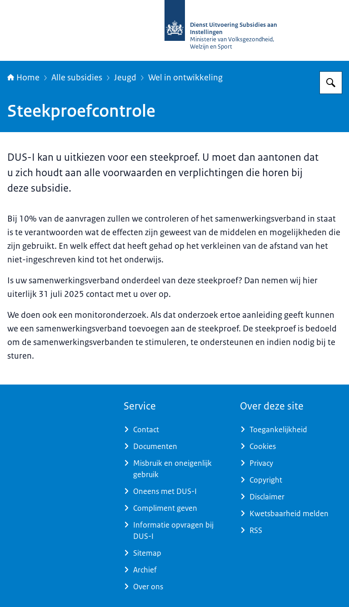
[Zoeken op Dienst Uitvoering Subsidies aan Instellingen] (331, 83)
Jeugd (125, 77)
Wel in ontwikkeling (185, 77)
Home (23, 77)
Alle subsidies (76, 77)
